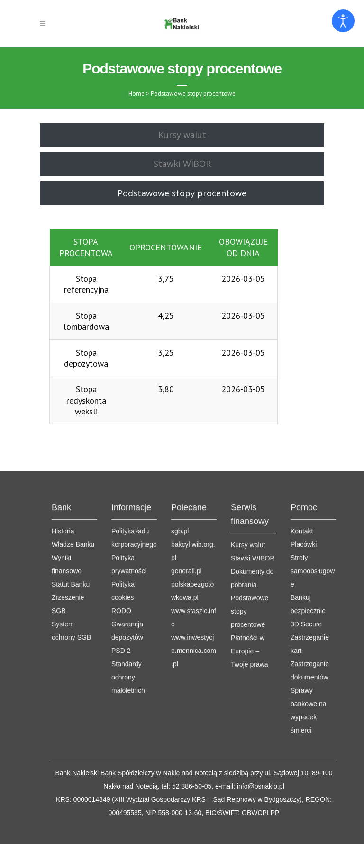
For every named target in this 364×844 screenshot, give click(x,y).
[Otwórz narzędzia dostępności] (343, 20)
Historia (63, 491)
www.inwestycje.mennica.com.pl (193, 611)
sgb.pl (180, 491)
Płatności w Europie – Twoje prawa (249, 612)
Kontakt (302, 491)
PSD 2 (120, 611)
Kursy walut (248, 505)
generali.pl (186, 531)
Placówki (304, 505)
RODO (121, 571)
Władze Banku (73, 505)
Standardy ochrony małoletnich (128, 638)
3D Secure (306, 584)
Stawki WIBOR (253, 519)
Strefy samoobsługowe (313, 531)
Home (136, 94)
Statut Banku (71, 545)
